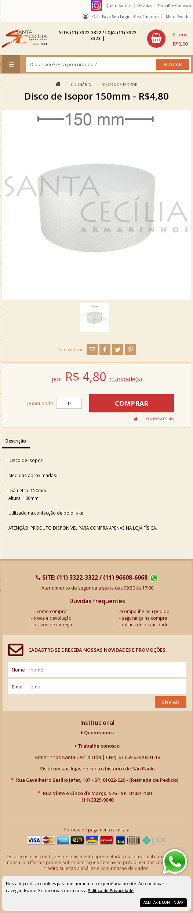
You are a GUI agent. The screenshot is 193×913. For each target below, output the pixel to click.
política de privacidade (144, 624)
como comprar (52, 611)
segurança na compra (144, 618)
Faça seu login (116, 16)
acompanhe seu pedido (144, 611)
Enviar (170, 702)
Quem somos (97, 732)
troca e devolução (53, 618)
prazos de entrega (52, 624)
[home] (24, 38)
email (17, 686)
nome (18, 669)
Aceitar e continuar (163, 902)
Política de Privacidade (111, 890)
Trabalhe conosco (97, 745)
